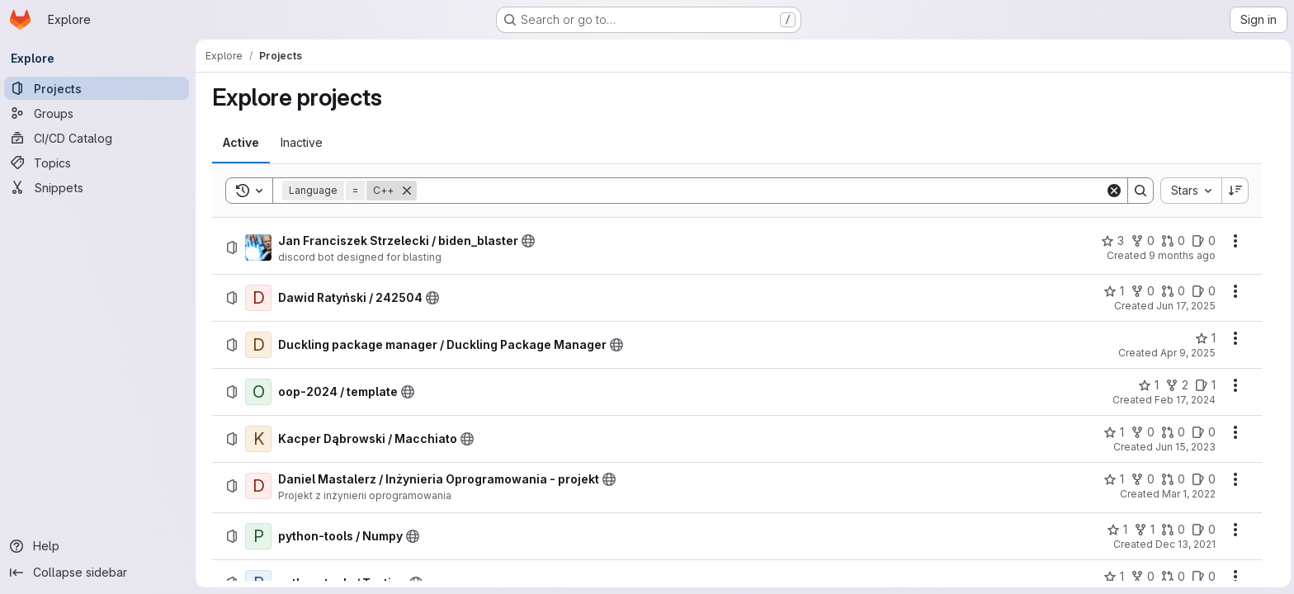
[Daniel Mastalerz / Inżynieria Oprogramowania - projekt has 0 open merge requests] (1173, 479)
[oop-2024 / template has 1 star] (1148, 385)
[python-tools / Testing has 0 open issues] (1204, 576)
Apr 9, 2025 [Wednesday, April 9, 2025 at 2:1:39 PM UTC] (1188, 352)
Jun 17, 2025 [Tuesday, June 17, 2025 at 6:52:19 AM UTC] (1186, 305)
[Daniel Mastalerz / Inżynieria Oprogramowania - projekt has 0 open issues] (1204, 479)
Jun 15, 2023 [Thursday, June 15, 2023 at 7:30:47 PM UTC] (1185, 447)
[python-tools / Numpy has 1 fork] (1144, 529)
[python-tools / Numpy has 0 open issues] (1204, 529)
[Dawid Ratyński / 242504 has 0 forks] (1143, 291)
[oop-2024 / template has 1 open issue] (1205, 385)
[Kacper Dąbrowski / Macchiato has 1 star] (1113, 432)
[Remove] (407, 190)
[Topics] (99, 162)
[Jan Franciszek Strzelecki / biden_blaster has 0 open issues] (1204, 241)
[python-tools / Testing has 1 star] (1113, 576)
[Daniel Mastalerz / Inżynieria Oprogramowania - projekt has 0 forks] (1143, 479)
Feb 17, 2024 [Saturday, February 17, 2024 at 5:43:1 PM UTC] (1185, 400)
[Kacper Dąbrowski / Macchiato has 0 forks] (1143, 432)
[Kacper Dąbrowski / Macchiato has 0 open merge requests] (1173, 432)
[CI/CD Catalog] (99, 137)
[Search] (761, 190)
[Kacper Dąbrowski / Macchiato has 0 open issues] (1204, 432)
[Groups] (99, 113)
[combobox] (1190, 190)
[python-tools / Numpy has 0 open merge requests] (1173, 529)
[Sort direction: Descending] (1235, 190)
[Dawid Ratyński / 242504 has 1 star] (1113, 291)
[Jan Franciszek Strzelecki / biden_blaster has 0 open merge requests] (1173, 241)
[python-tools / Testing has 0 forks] (1143, 576)
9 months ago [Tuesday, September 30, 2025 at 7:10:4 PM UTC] (1182, 255)
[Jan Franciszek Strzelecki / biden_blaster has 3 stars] (1112, 241)
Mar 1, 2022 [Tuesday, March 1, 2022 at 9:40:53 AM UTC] (1189, 494)
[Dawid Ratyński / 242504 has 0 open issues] (1204, 291)
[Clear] (1114, 190)
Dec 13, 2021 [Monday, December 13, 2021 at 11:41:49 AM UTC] (1185, 544)
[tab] (241, 142)
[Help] (99, 546)
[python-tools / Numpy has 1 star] (1117, 529)
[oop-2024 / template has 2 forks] (1176, 385)
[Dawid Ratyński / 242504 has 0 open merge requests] (1173, 291)
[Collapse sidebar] (99, 572)
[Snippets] (99, 187)
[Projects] (99, 88)
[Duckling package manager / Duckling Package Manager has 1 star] (1205, 338)
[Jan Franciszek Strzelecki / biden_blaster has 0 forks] (1143, 241)
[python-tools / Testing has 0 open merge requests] (1173, 576)
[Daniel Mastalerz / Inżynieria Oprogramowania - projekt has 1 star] (1113, 479)
